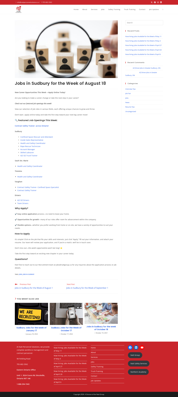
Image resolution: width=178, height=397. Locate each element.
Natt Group (135, 355)
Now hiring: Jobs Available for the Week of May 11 (143, 36)
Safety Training (97, 366)
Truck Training (97, 371)
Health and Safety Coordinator (32, 143)
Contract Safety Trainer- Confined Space (34, 187)
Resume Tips (130, 107)
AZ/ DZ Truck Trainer (28, 155)
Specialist (55, 187)
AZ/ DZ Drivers (23, 200)
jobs (20, 274)
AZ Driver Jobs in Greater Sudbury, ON (146, 68)
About (93, 352)
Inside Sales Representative (31, 140)
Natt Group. (100, 394)
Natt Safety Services (139, 363)
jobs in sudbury (28, 274)
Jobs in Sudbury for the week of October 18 (101, 328)
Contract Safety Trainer (26, 190)
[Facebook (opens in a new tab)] (154, 2)
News (127, 102)
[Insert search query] (144, 22)
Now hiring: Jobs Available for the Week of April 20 (143, 50)
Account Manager (27, 149)
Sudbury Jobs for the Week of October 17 (66, 329)
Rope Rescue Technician (30, 146)
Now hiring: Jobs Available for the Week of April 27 (143, 45)
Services (94, 357)
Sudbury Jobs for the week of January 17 (31, 329)
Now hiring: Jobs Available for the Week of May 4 (143, 41)
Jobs (126, 98)
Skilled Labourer (27, 152)
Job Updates (96, 380)
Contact (94, 376)
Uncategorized (130, 111)
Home (93, 348)
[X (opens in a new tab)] (151, 2)
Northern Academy (138, 372)
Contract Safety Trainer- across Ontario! (32, 126)
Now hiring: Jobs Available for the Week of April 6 (143, 54)
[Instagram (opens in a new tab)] (157, 2)
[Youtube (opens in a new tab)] (162, 2)
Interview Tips (130, 89)
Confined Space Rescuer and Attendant (36, 137)
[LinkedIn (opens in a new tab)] (160, 2)
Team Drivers (22, 203)
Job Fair (128, 93)
